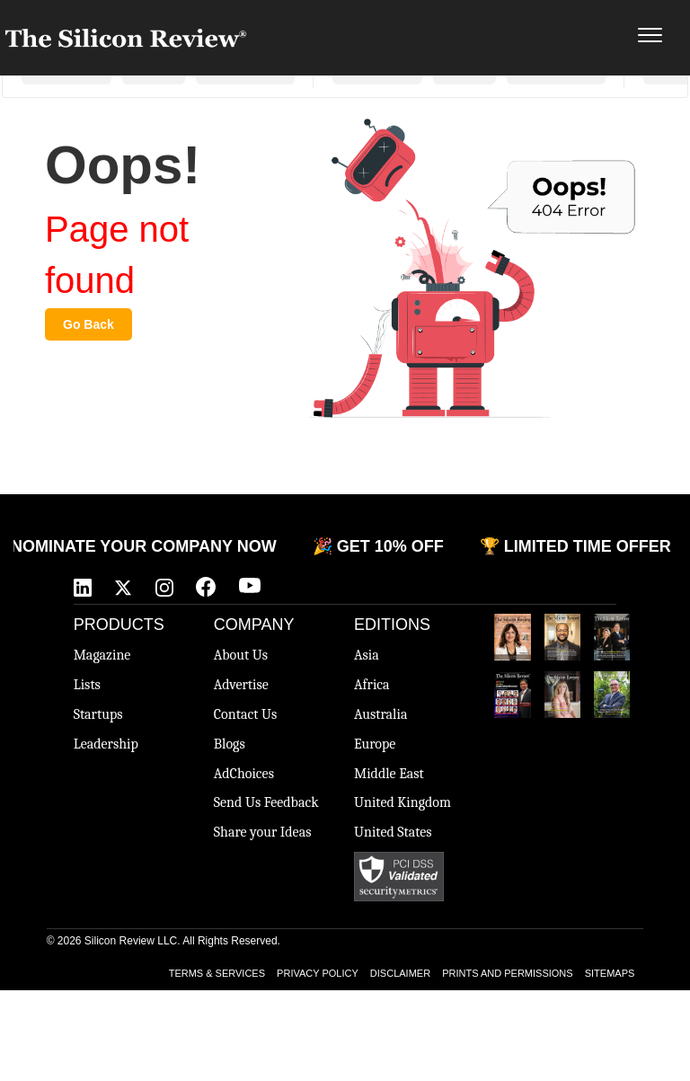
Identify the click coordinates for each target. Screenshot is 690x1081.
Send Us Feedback (266, 802)
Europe (374, 744)
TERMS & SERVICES (217, 973)
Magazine (102, 655)
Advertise (241, 685)
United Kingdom (402, 802)
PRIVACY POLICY (317, 973)
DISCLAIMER (400, 973)
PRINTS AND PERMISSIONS (507, 973)
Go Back (88, 324)
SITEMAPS (610, 973)
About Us (241, 655)
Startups (98, 714)
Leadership (106, 744)
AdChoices (244, 774)
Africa (372, 685)
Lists (87, 685)
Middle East (389, 774)
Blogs (229, 744)
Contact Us (245, 714)
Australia (380, 714)
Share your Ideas (263, 832)
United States (393, 832)
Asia (366, 655)
